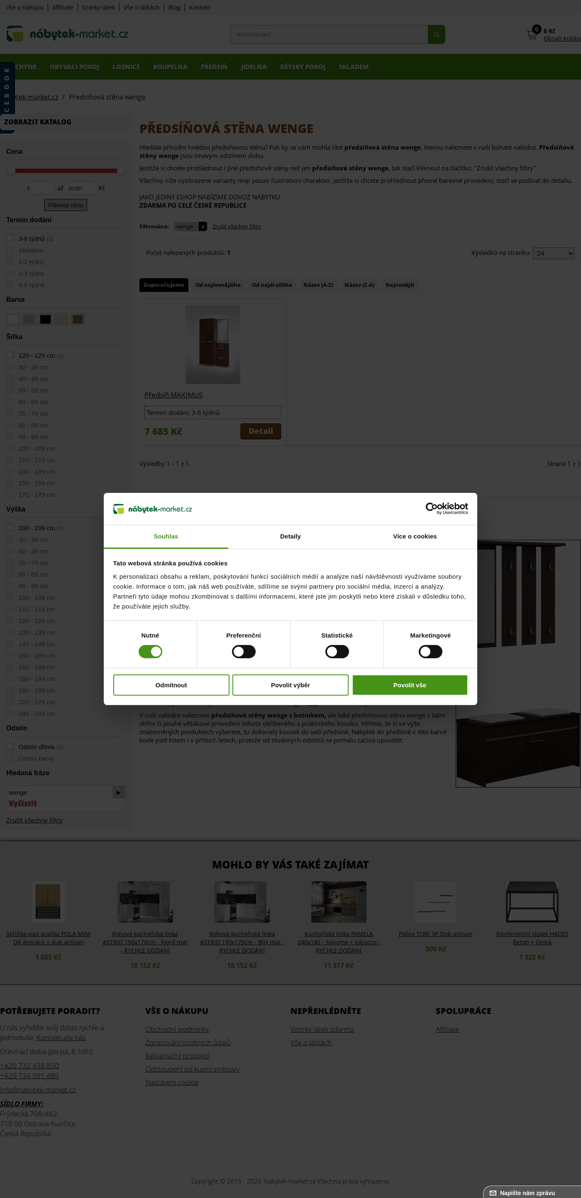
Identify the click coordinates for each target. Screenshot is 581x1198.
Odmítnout (171, 685)
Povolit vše (409, 685)
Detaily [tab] (290, 536)
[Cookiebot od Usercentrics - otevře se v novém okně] (431, 508)
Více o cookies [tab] (415, 536)
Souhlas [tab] (166, 536)
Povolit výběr (290, 685)
